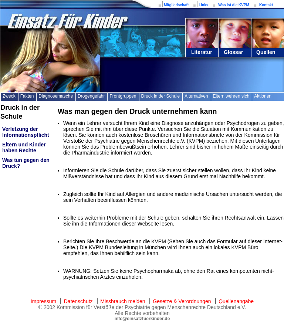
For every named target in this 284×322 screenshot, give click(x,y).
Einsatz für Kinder (67, 21)
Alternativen (196, 96)
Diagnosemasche (55, 96)
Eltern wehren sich (231, 96)
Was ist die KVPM (233, 5)
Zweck (9, 96)
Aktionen (262, 96)
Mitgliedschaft (176, 5)
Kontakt (266, 5)
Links (203, 5)
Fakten (27, 96)
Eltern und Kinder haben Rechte (23, 147)
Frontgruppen (122, 96)
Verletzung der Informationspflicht (25, 132)
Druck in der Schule (160, 96)
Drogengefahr (91, 96)
